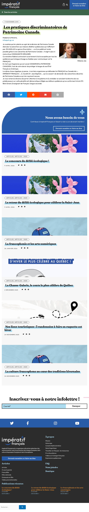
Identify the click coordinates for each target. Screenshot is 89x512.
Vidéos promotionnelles (9, 480)
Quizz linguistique (51, 448)
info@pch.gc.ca (8, 40)
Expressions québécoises (53, 458)
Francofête (5, 472)
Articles (10, 156)
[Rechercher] (24, 507)
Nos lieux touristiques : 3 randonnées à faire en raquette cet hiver (43, 328)
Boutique (49, 471)
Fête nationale (6, 475)
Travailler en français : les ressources (57, 451)
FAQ (47, 463)
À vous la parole (7, 470)
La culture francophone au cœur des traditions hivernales (42, 371)
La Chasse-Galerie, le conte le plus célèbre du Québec (39, 285)
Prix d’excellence (50, 453)
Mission (47, 441)
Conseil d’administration (53, 446)
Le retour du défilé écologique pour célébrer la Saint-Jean (42, 202)
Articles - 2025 (21, 156)
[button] (9, 95)
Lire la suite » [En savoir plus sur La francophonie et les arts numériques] (64, 494)
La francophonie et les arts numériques (30, 244)
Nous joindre (51, 467)
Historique (48, 443)
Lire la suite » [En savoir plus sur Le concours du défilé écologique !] (6, 494)
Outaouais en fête (7, 477)
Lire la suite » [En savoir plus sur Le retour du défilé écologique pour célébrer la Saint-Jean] (35, 494)
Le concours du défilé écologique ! (27, 161)
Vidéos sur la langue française (55, 456)
